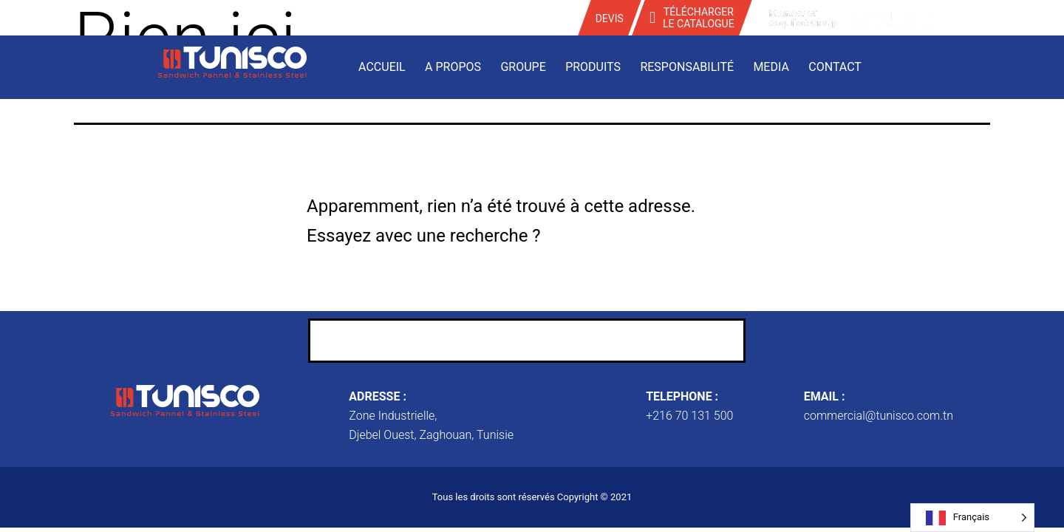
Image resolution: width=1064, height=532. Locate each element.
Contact (835, 67)
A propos (453, 67)
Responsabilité (687, 67)
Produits (593, 67)
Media (771, 67)
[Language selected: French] (972, 517)
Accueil (382, 67)
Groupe (522, 67)
